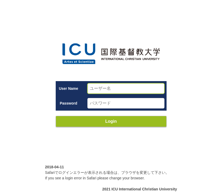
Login (111, 121)
